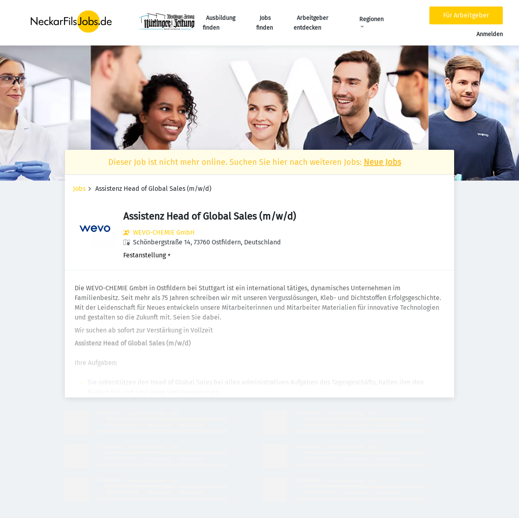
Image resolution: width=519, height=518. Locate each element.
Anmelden (489, 34)
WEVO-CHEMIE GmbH (164, 232)
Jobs (79, 188)
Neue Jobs (382, 162)
